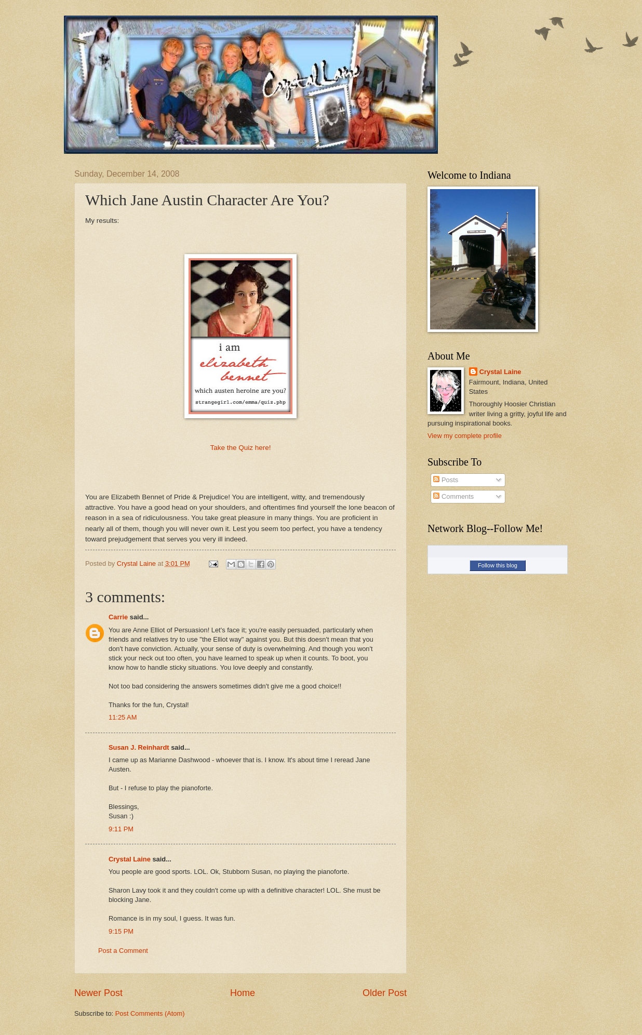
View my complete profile (464, 436)
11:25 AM (123, 717)
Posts (445, 480)
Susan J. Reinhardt (139, 747)
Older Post (385, 993)
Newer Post (98, 993)
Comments (453, 496)
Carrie (118, 617)
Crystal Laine (130, 859)
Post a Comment (123, 950)
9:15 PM (121, 931)
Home (242, 993)
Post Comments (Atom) (150, 1013)
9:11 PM (121, 829)
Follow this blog (497, 565)
